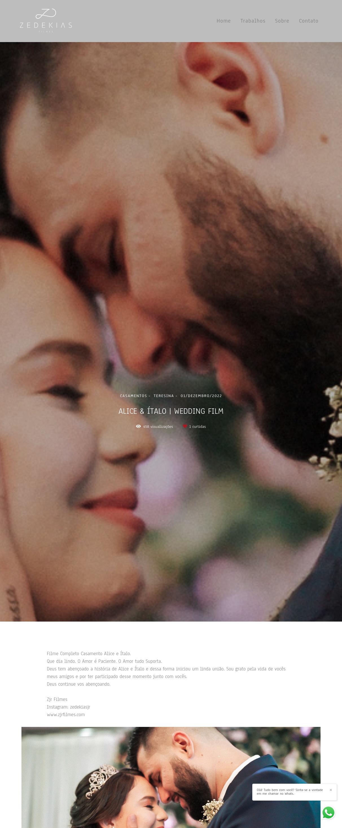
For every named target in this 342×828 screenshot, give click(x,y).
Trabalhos (253, 21)
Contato (309, 21)
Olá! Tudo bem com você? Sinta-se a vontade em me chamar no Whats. (290, 792)
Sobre (282, 21)
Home (224, 21)
